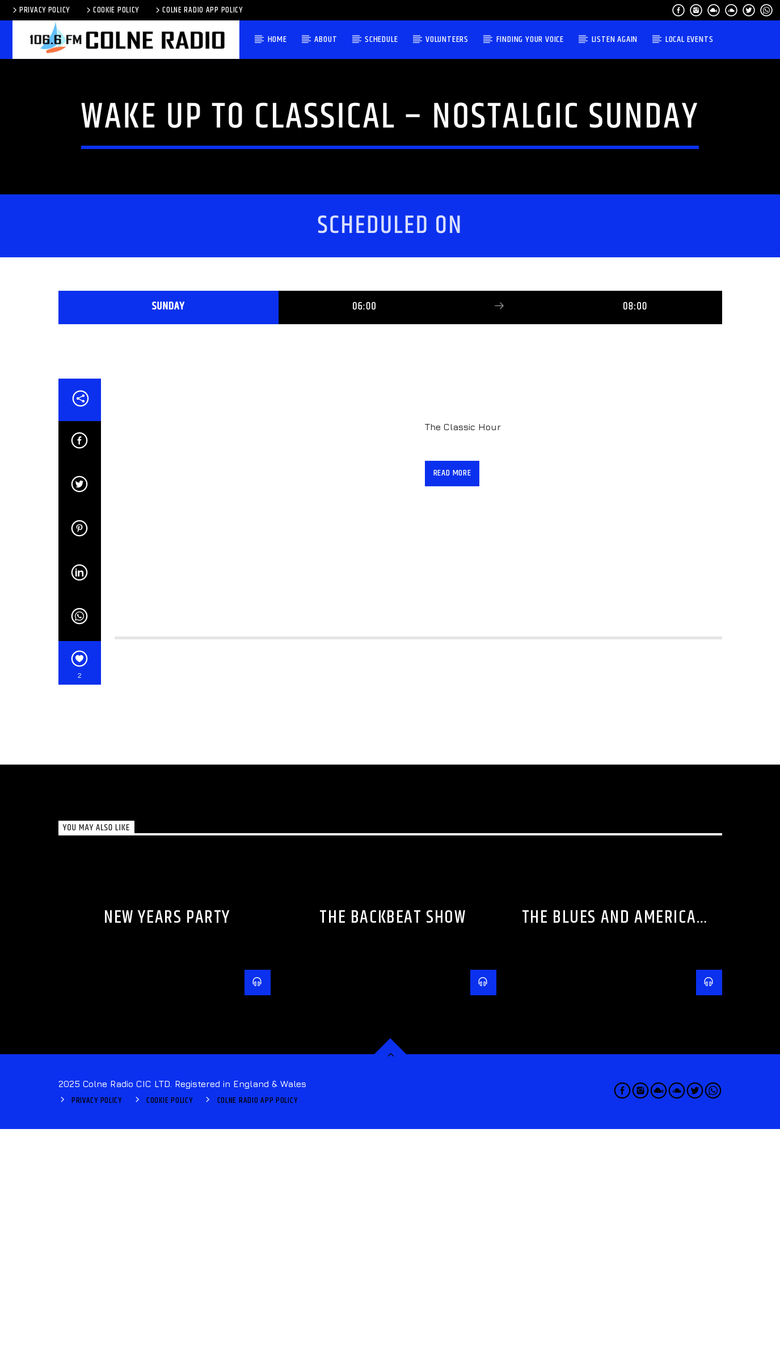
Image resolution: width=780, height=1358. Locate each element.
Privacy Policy (40, 10)
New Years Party (167, 1146)
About (325, 39)
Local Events (689, 39)
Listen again (615, 39)
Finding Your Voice (530, 39)
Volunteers (447, 39)
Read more (452, 702)
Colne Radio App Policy (198, 10)
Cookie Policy (112, 10)
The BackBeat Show (392, 1146)
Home (277, 39)
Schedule (381, 39)
